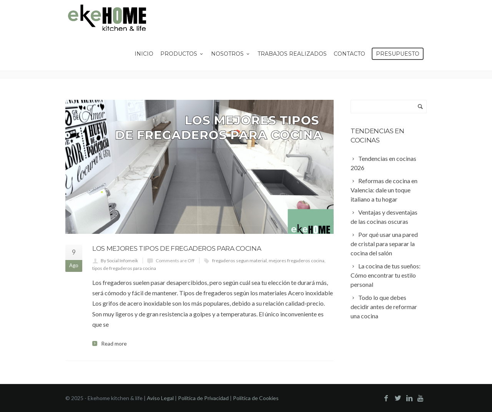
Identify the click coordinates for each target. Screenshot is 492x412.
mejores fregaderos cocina (296, 260)
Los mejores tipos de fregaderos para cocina (176, 248)
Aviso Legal (160, 398)
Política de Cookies (256, 398)
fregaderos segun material (239, 260)
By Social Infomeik (119, 260)
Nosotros (231, 53)
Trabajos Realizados (292, 53)
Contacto (349, 53)
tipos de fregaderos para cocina (124, 268)
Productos (182, 53)
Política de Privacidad (203, 398)
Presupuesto (397, 53)
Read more (114, 343)
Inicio (144, 53)
